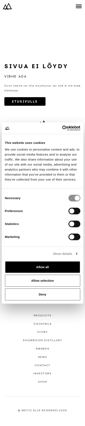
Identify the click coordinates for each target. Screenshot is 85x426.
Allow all (42, 267)
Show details (62, 253)
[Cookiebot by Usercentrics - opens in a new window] (62, 128)
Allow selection (42, 280)
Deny (42, 294)
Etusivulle (25, 101)
